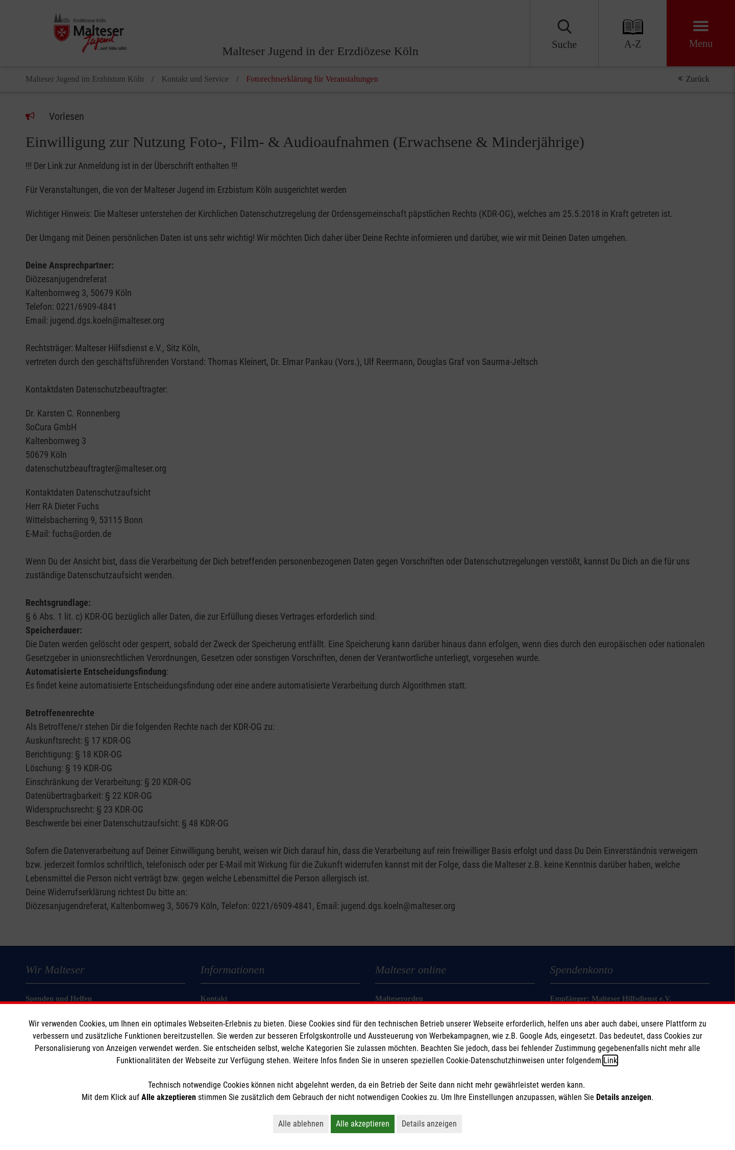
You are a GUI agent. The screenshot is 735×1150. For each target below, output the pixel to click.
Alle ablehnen (301, 1124)
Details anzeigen (429, 1124)
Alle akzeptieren (362, 1124)
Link (610, 1060)
